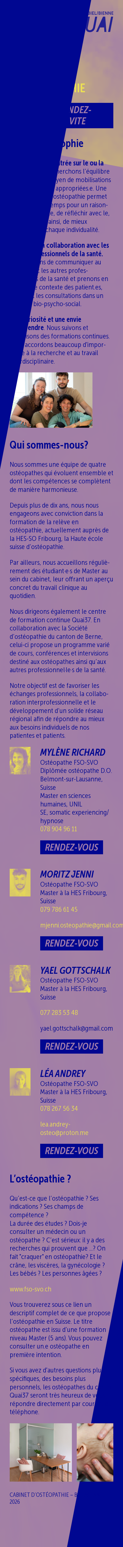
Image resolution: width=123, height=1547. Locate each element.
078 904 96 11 (58, 828)
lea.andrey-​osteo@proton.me (64, 1128)
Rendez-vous (71, 847)
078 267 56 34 (59, 1108)
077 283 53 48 (59, 1012)
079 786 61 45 (59, 909)
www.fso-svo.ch (30, 1288)
